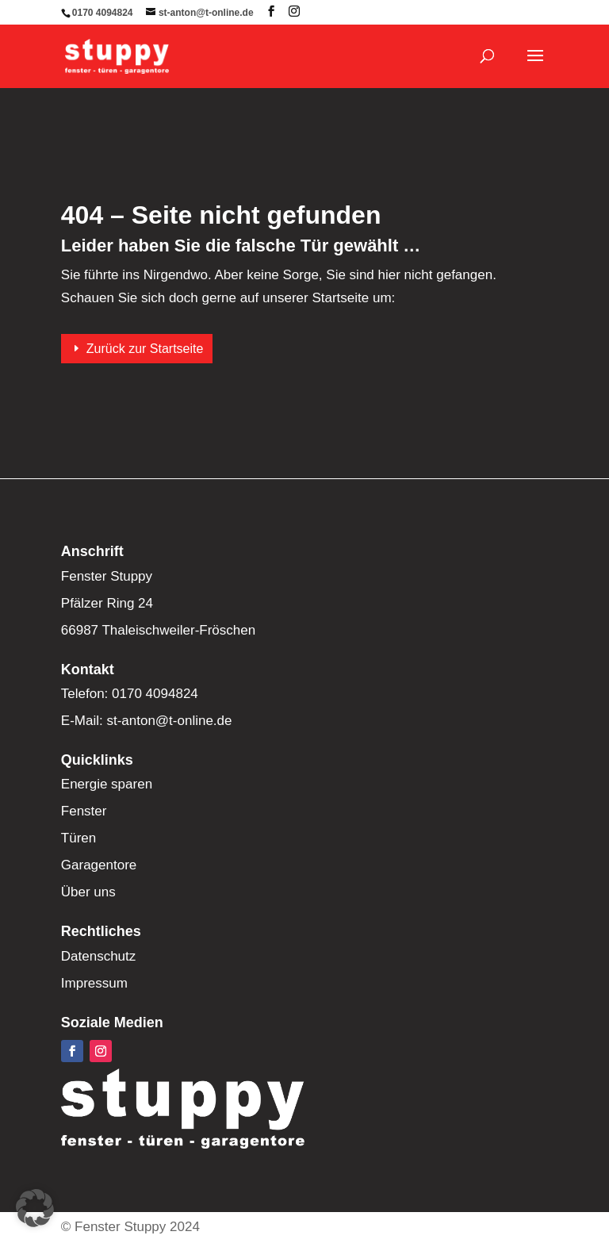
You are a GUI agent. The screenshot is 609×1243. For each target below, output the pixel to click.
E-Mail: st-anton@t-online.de (146, 720)
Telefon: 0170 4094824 (129, 693)
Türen (78, 838)
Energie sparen (106, 784)
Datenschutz (98, 956)
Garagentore (98, 865)
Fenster (84, 811)
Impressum (94, 983)
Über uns (88, 892)
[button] (35, 1208)
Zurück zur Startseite (145, 348)
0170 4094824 (102, 12)
